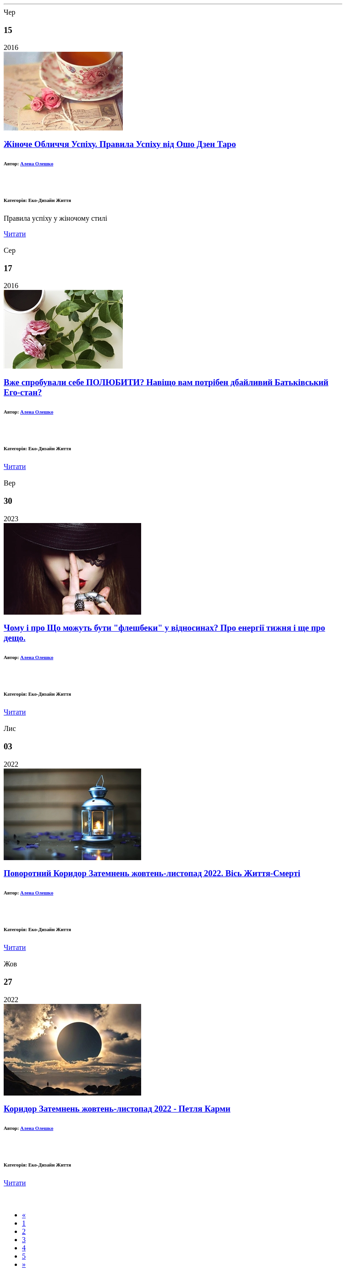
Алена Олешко (36, 163)
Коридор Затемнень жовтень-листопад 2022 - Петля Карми (117, 1108)
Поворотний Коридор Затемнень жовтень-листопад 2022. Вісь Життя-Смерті (152, 873)
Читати (15, 234)
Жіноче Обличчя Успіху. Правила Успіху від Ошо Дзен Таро (120, 144)
